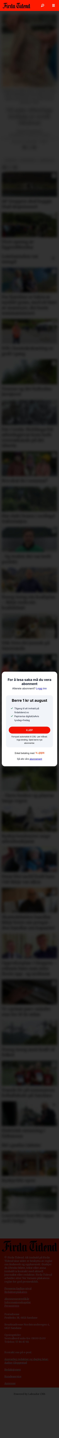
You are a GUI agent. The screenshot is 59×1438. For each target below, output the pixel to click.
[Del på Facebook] (24, 147)
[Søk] (42, 5)
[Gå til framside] (16, 5)
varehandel (28, 160)
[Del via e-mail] (34, 147)
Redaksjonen (12, 1369)
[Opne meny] (53, 5)
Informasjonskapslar (17, 1302)
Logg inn (29, 688)
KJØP (29, 730)
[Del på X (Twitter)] (29, 147)
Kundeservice (12, 1376)
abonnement (36, 759)
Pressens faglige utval (17, 1288)
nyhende (10, 160)
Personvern (11, 1305)
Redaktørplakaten (15, 1292)
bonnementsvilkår (17, 1298)
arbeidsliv (47, 160)
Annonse (10, 1383)
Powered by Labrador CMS (29, 1394)
